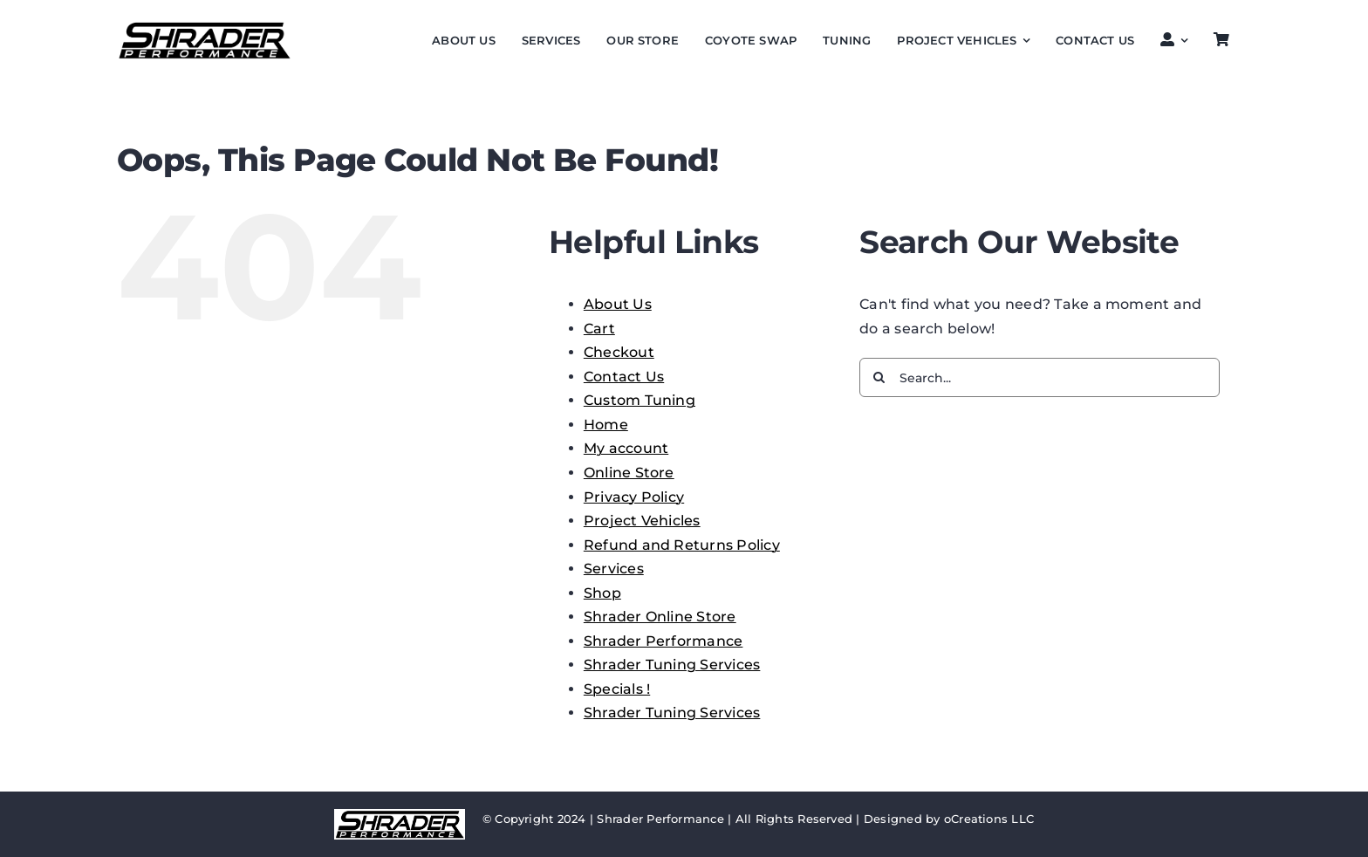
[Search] (879, 377)
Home (606, 424)
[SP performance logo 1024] (204, 26)
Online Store (629, 472)
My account (626, 448)
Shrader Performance (663, 641)
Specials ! (617, 689)
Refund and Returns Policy (682, 545)
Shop (602, 593)
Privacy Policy (634, 497)
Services (614, 568)
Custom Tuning (639, 400)
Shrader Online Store (660, 616)
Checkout (619, 352)
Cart (599, 328)
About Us (618, 304)
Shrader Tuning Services (672, 664)
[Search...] (1039, 377)
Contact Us (624, 376)
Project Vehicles (642, 520)
